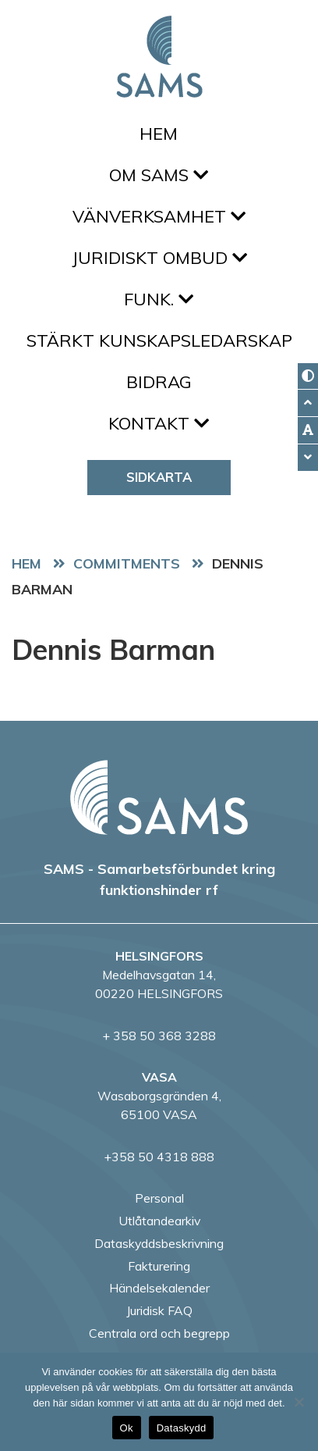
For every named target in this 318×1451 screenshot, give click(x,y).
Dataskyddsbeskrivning (159, 1243)
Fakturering (159, 1266)
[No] (298, 1402)
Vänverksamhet (159, 216)
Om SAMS (158, 175)
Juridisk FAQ (159, 1310)
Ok (126, 1428)
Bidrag (159, 382)
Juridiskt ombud (159, 258)
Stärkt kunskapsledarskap (159, 340)
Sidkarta (159, 477)
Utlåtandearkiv (159, 1220)
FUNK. (158, 299)
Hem (159, 133)
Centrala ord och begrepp (159, 1333)
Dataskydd (182, 1428)
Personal (159, 1198)
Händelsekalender (159, 1288)
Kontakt (158, 423)
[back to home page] (159, 797)
